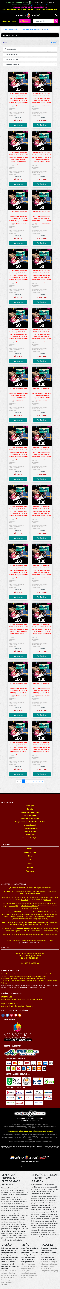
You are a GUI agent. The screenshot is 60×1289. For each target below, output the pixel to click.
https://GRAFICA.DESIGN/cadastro (30, 943)
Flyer (43, 9)
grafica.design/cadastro (39, 5)
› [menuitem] (39, 781)
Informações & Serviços (29, 812)
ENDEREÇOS (13, 906)
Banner (24, 9)
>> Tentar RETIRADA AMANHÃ (31, 29)
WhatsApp (36, 894)
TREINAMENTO (9, 1020)
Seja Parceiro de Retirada (30, 818)
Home (5, 29)
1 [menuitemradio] (23, 781)
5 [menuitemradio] (36, 781)
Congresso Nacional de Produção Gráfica (30, 822)
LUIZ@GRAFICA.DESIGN (45, 2)
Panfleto (17, 9)
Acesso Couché (30, 825)
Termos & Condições (30, 838)
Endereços (30, 806)
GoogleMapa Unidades (30, 828)
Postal (46, 29)
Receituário (30, 871)
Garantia (30, 809)
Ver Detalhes (18, 125)
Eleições (30, 875)
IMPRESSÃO (13, 29)
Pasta (56, 9)
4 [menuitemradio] (33, 781)
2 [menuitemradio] (26, 781)
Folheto (30, 9)
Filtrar (53, 42)
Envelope (49, 9)
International (29, 835)
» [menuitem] (42, 781)
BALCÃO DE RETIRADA (29, 906)
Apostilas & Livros (30, 831)
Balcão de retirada (30, 815)
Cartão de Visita (7, 9)
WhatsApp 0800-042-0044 (18, 2)
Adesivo (37, 9)
